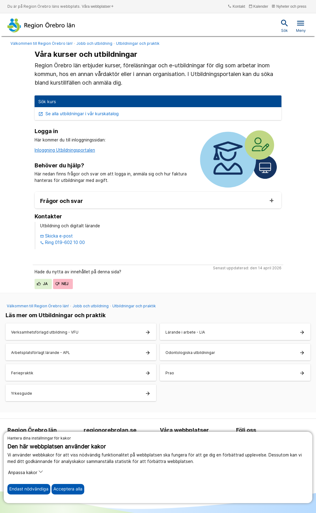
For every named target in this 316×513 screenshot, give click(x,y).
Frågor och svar (61, 201)
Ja (42, 283)
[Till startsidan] (41, 25)
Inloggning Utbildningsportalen (65, 150)
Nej (62, 283)
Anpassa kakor (25, 472)
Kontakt (236, 6)
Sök (284, 26)
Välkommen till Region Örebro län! (41, 43)
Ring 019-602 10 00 (62, 242)
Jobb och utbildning (94, 43)
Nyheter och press (289, 6)
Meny (301, 26)
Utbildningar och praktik (138, 43)
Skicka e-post (56, 235)
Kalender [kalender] (258, 6)
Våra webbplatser (98, 6)
